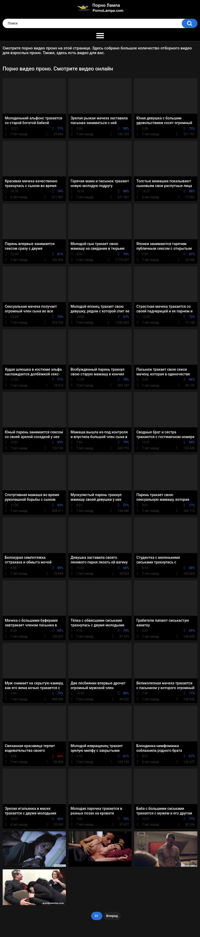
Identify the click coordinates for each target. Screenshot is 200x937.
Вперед (112, 916)
